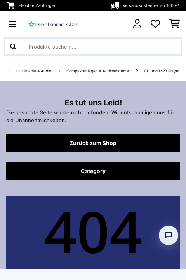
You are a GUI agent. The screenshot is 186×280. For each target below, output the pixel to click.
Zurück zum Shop (93, 143)
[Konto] (137, 24)
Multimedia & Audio (34, 71)
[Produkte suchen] (93, 46)
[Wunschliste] (155, 24)
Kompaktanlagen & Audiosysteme (98, 71)
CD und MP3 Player (162, 71)
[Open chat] (168, 235)
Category (93, 171)
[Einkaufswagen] (174, 24)
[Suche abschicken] (13, 46)
